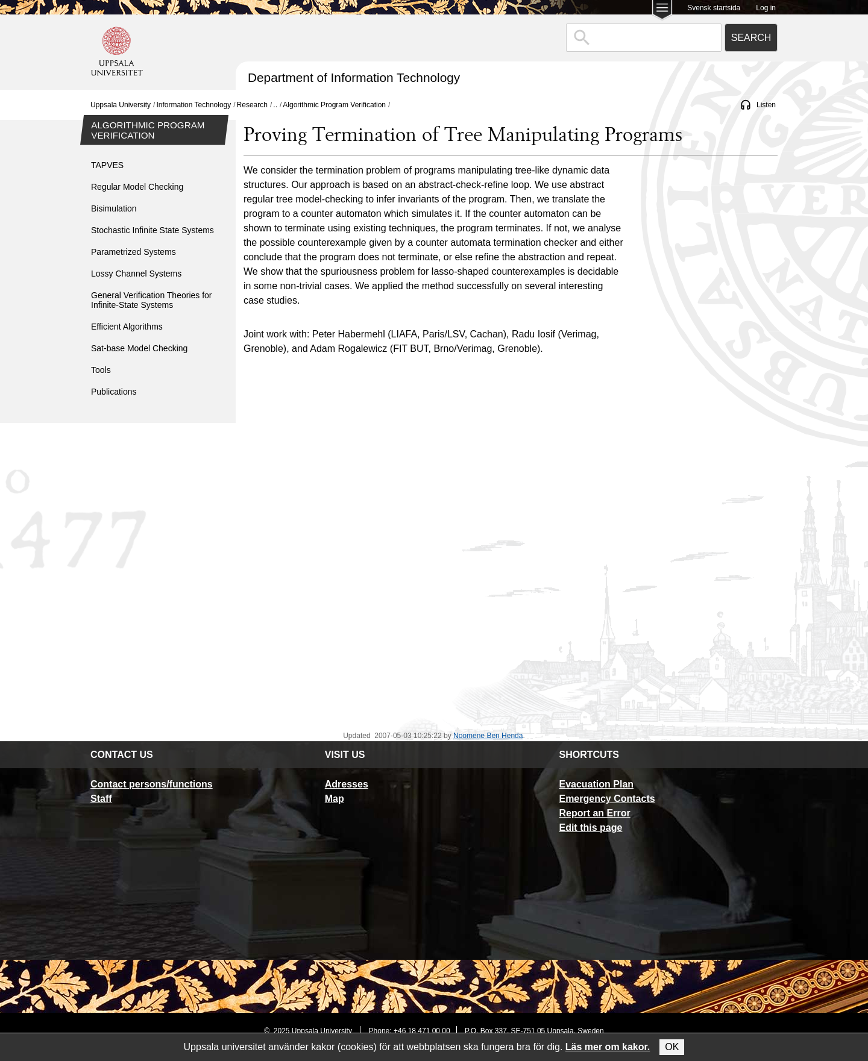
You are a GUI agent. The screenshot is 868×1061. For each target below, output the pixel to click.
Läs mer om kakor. (607, 1047)
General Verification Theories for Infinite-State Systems (151, 300)
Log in (766, 8)
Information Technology (193, 105)
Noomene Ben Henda (488, 735)
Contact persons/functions (151, 784)
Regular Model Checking (137, 187)
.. (275, 105)
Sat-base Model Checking (139, 348)
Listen (766, 105)
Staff (101, 798)
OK (672, 1047)
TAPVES (107, 165)
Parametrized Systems (133, 252)
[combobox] (644, 37)
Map (334, 798)
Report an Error (594, 813)
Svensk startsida (713, 8)
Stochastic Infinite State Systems (152, 230)
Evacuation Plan (596, 784)
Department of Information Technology (354, 77)
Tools (101, 370)
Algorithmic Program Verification (334, 105)
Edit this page (590, 827)
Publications (114, 391)
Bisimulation (113, 208)
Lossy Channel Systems (136, 273)
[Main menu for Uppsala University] (662, 11)
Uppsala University (120, 105)
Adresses (346, 784)
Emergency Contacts (607, 798)
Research (252, 105)
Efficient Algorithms (127, 326)
